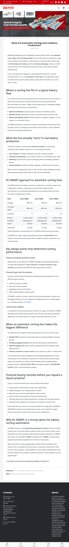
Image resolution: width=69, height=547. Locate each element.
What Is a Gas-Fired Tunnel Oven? (22, 474)
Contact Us (45, 2)
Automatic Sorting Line (15, 55)
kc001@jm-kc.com (12, 1)
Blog (52, 2)
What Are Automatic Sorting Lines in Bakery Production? (29, 461)
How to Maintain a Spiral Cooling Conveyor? (28, 471)
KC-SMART (27, 302)
